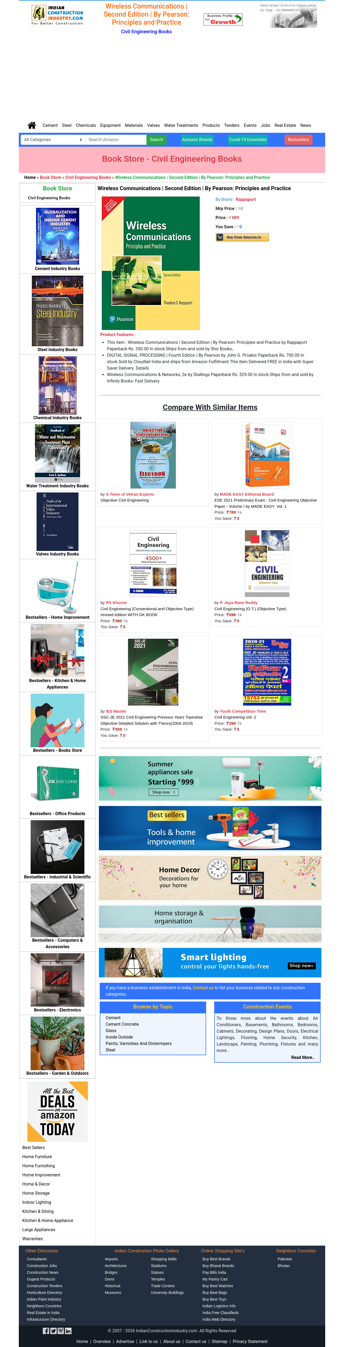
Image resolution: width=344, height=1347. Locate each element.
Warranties (32, 1238)
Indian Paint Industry (44, 1299)
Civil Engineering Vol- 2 (235, 717)
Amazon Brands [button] (197, 139)
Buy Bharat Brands (218, 1266)
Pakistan (285, 1259)
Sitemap (220, 1341)
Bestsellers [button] (298, 139)
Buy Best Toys (214, 1299)
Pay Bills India (214, 1272)
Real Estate (285, 125)
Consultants (37, 1259)
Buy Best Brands (216, 1259)
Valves (153, 125)
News (305, 125)
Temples (158, 1279)
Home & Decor (36, 1184)
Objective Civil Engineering (125, 500)
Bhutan (283, 1266)
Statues (157, 1272)
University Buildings (167, 1292)
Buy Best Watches (217, 1286)
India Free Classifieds (220, 1313)
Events (250, 125)
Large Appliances (38, 1229)
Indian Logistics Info (219, 1306)
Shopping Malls (164, 1259)
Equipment (110, 125)
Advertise (125, 1341)
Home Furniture (37, 1156)
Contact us (196, 1341)
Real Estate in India (43, 1313)
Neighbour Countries (44, 1306)
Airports (111, 1259)
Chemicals (86, 125)
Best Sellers (33, 1147)
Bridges (111, 1272)
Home (82, 1341)
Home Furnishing (38, 1165)
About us (171, 1341)
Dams (110, 1279)
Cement (50, 125)
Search (156, 139)
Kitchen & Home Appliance (47, 1220)
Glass (111, 1030)
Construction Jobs (42, 1266)
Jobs (265, 125)
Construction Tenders (44, 1286)
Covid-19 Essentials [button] (248, 139)
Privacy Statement (250, 1341)
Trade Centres (163, 1286)
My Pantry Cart (214, 1279)
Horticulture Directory (44, 1292)
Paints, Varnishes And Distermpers (139, 1043)
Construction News (43, 1272)
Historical (112, 1286)
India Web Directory (218, 1319)
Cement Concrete (122, 1024)
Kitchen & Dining (38, 1211)
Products (211, 125)
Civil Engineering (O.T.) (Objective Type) (250, 608)
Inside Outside (119, 1037)
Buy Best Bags (214, 1292)
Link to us (148, 1341)
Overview (102, 1341)
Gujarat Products (41, 1279)
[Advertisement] (172, 78)
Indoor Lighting (36, 1202)
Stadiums (159, 1266)
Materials (134, 125)
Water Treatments (181, 125)
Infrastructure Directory (46, 1319)
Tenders (231, 125)
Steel (66, 125)
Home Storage (36, 1193)
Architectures (116, 1266)
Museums (113, 1292)
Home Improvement (41, 1174)
